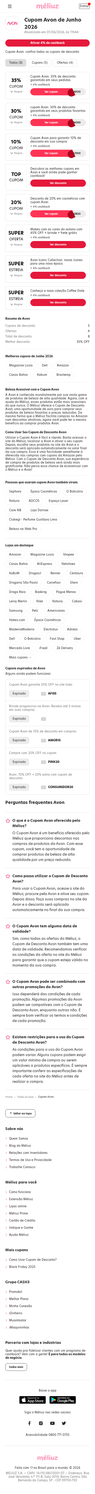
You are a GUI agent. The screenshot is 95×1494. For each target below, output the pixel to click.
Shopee (68, 554)
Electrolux (51, 629)
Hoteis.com (17, 620)
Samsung (16, 611)
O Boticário (74, 491)
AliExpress (44, 564)
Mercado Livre (19, 648)
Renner (55, 573)
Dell (45, 365)
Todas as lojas (25, 1097)
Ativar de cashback (47, 43)
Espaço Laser (58, 501)
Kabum (42, 375)
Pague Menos (66, 592)
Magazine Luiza (21, 365)
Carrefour (54, 582)
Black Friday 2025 (22, 1267)
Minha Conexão (20, 1306)
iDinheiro (15, 1313)
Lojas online (18, 1206)
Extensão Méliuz (21, 1199)
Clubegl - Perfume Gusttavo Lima (33, 519)
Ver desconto (58, 183)
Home (9, 1097)
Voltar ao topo (20, 1113)
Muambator (17, 1320)
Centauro (76, 573)
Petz (35, 611)
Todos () (16, 63)
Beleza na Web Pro (23, 529)
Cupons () (40, 63)
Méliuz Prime (18, 1213)
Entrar (84, 6)
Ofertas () (65, 63)
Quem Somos (18, 1138)
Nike (39, 601)
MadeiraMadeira (21, 629)
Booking (41, 592)
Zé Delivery (65, 648)
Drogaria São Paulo (23, 582)
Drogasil (35, 573)
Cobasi (77, 601)
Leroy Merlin (18, 601)
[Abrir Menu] (9, 6)
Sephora (15, 491)
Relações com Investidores (28, 1153)
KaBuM (14, 573)
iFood (43, 648)
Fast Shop (57, 639)
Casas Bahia (18, 375)
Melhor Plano (18, 1299)
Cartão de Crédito (22, 1220)
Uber (77, 639)
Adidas (72, 629)
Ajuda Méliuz (19, 1235)
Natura (14, 501)
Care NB (15, 510)
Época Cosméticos (44, 491)
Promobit (15, 1292)
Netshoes (68, 564)
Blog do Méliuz (20, 1146)
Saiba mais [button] (16, 1367)
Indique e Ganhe (21, 1228)
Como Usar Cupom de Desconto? (33, 1260)
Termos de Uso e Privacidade (30, 1160)
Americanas (56, 611)
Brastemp (63, 375)
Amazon (63, 365)
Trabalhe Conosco (22, 1167)
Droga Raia (17, 592)
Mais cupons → (20, 657)
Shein (74, 582)
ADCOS (34, 501)
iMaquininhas (19, 1327)
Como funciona (20, 1192)
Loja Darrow (39, 510)
